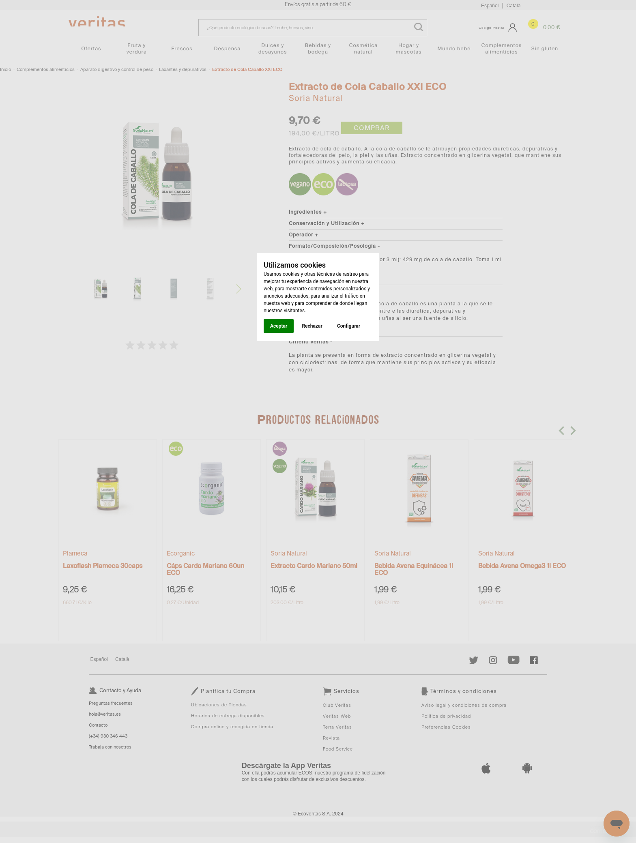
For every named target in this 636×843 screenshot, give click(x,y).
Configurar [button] (348, 326)
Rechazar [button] (312, 326)
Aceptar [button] (278, 326)
